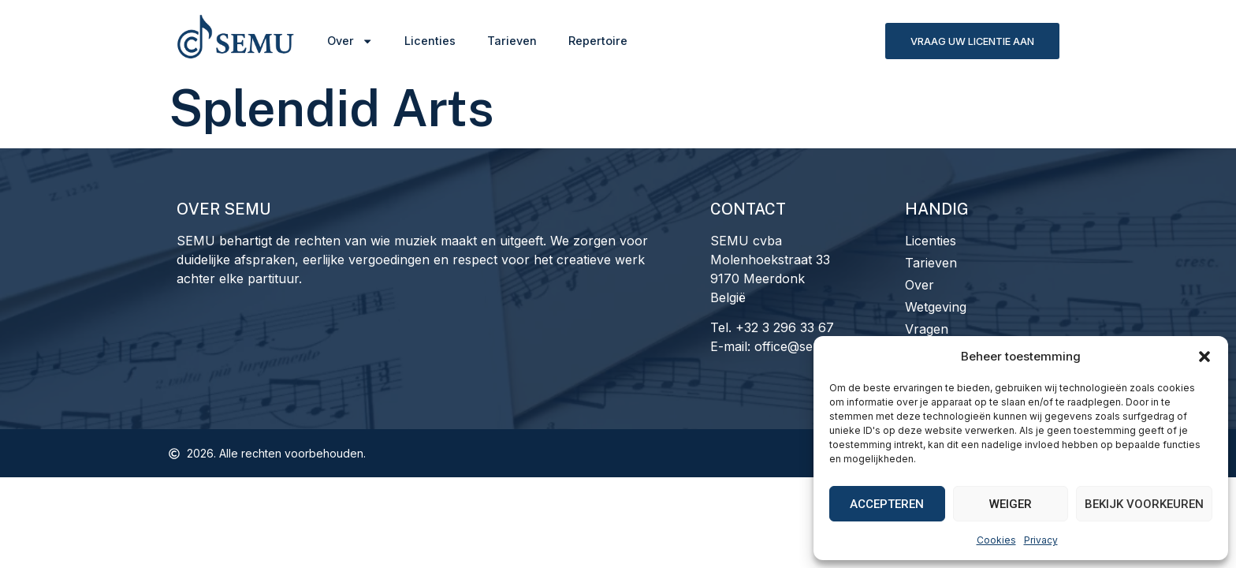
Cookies (996, 540)
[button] (1204, 356)
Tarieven (512, 40)
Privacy (1041, 540)
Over (350, 41)
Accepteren (887, 504)
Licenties (430, 40)
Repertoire (597, 40)
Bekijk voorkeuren (1144, 504)
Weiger (1010, 504)
